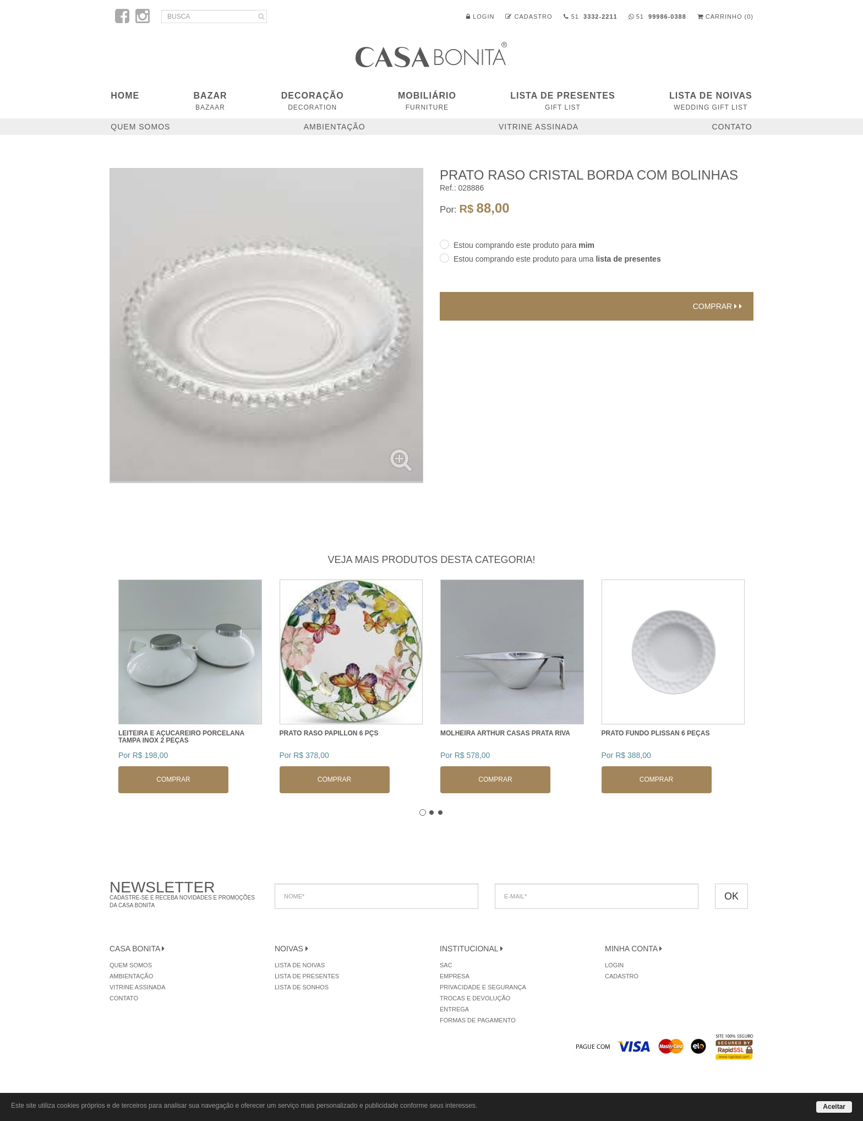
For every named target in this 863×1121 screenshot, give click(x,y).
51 (591, 16)
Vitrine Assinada (538, 126)
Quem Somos (140, 126)
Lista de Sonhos (302, 987)
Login (480, 16)
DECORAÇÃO (312, 101)
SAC (446, 965)
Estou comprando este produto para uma (557, 258)
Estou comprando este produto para (524, 245)
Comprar (717, 306)
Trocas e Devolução (475, 998)
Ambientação (334, 126)
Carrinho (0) (725, 16)
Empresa (454, 976)
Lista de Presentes (562, 101)
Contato (732, 126)
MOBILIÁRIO (427, 101)
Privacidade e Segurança (483, 987)
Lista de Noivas (710, 101)
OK (731, 896)
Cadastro (528, 16)
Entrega (454, 1009)
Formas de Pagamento (478, 1020)
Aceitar (834, 1107)
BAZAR (210, 101)
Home (125, 95)
